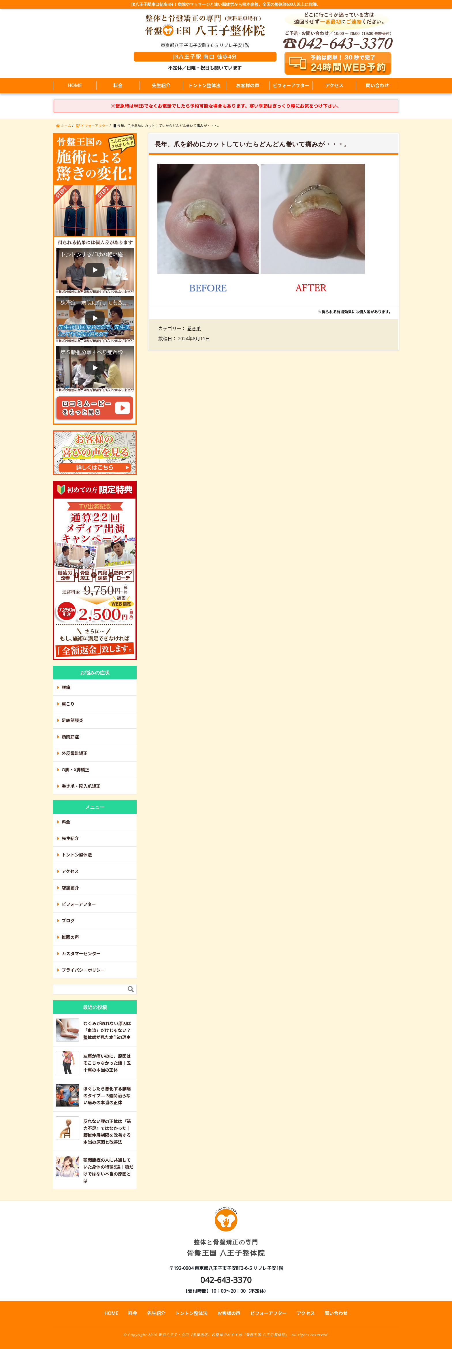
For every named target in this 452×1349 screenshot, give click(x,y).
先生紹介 (161, 85)
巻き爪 (194, 328)
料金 (118, 85)
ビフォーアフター (291, 85)
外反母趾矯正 (75, 753)
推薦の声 (70, 937)
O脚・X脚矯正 (75, 770)
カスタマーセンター (81, 953)
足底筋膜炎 (72, 720)
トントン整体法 (204, 85)
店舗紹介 (70, 888)
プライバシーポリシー (83, 970)
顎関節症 (70, 737)
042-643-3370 (226, 1279)
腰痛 (66, 687)
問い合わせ (377, 85)
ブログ (68, 920)
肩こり (68, 704)
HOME (75, 85)
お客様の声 (247, 85)
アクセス (334, 85)
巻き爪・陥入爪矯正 (81, 786)
